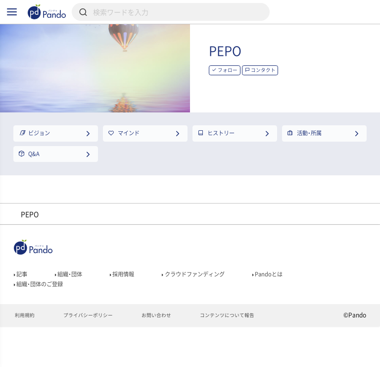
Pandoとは (306, 306)
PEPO (265, 68)
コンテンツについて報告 (253, 355)
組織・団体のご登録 (45, 320)
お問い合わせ (173, 355)
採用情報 (136, 306)
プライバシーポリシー (97, 355)
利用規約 (26, 355)
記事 (22, 306)
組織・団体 (76, 306)
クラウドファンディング (220, 306)
